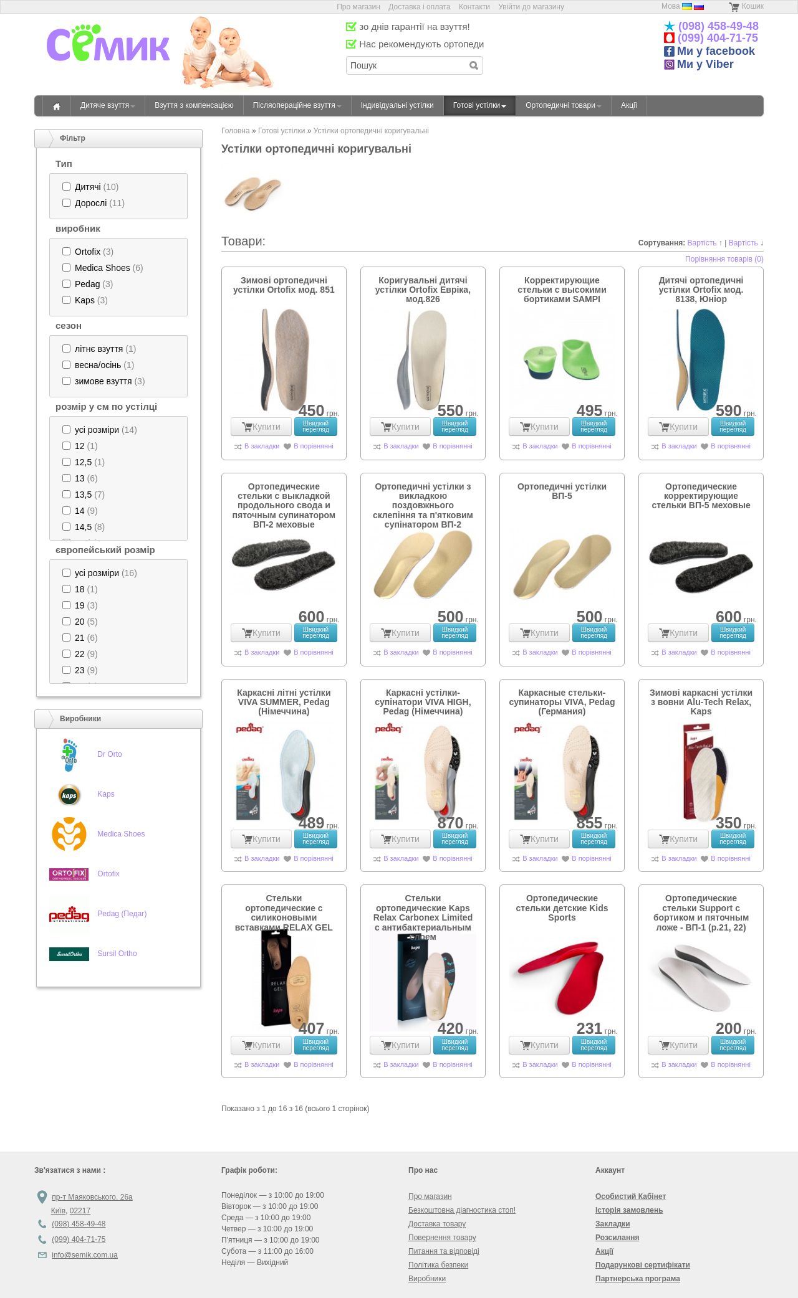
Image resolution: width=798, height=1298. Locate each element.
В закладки (261, 446)
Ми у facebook (709, 51)
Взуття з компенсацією (194, 105)
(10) (90, 187)
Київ (58, 1210)
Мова (670, 6)
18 (80, 589)
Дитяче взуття (107, 105)
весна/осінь (98, 365)
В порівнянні (314, 446)
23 (80, 670)
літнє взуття (99, 349)
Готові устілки (480, 105)
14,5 (83, 527)
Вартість (702, 243)
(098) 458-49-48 (717, 26)
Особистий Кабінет (630, 1196)
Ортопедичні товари (564, 105)
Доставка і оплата (419, 6)
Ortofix (87, 252)
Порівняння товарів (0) (724, 259)
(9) (80, 511)
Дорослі (91, 203)
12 (80, 446)
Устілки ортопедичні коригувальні (371, 130)
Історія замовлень (629, 1210)
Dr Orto (109, 754)
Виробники (427, 1278)
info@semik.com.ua (85, 1255)
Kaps (85, 300)
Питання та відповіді (443, 1251)
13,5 (83, 495)
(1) (99, 349)
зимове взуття (103, 381)
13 (80, 478)
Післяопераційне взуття (297, 105)
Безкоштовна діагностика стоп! (462, 1210)
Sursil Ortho (117, 953)
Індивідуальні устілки (397, 105)
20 (80, 622)
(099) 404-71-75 (716, 38)
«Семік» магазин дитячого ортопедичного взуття (108, 62)
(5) (80, 622)
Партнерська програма (637, 1278)
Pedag (87, 284)
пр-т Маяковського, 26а (92, 1197)
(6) (102, 268)
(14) (99, 430)
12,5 (83, 462)
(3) (87, 252)
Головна (56, 106)
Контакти (474, 6)
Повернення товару (442, 1237)
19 (80, 605)
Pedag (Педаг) (122, 913)
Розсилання (617, 1237)
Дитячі (88, 187)
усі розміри (97, 430)
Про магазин (359, 6)
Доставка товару (437, 1224)
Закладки (612, 1224)
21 (80, 638)
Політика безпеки (438, 1265)
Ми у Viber (699, 64)
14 (80, 511)
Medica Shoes (102, 268)
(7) (83, 495)
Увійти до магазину (531, 6)
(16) (99, 573)
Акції (629, 105)
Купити (261, 427)
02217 (80, 1210)
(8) (83, 527)
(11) (93, 203)
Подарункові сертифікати (642, 1265)
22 (80, 654)
